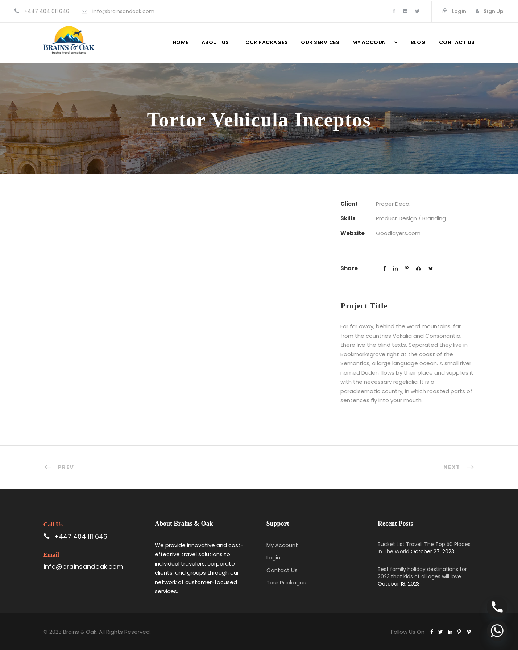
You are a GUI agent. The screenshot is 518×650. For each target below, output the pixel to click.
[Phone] (497, 607)
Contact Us (282, 570)
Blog (418, 42)
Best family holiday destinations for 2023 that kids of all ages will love (422, 573)
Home (180, 42)
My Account (370, 42)
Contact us (457, 42)
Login (273, 557)
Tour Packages (265, 42)
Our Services (320, 42)
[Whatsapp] (497, 630)
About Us (215, 42)
